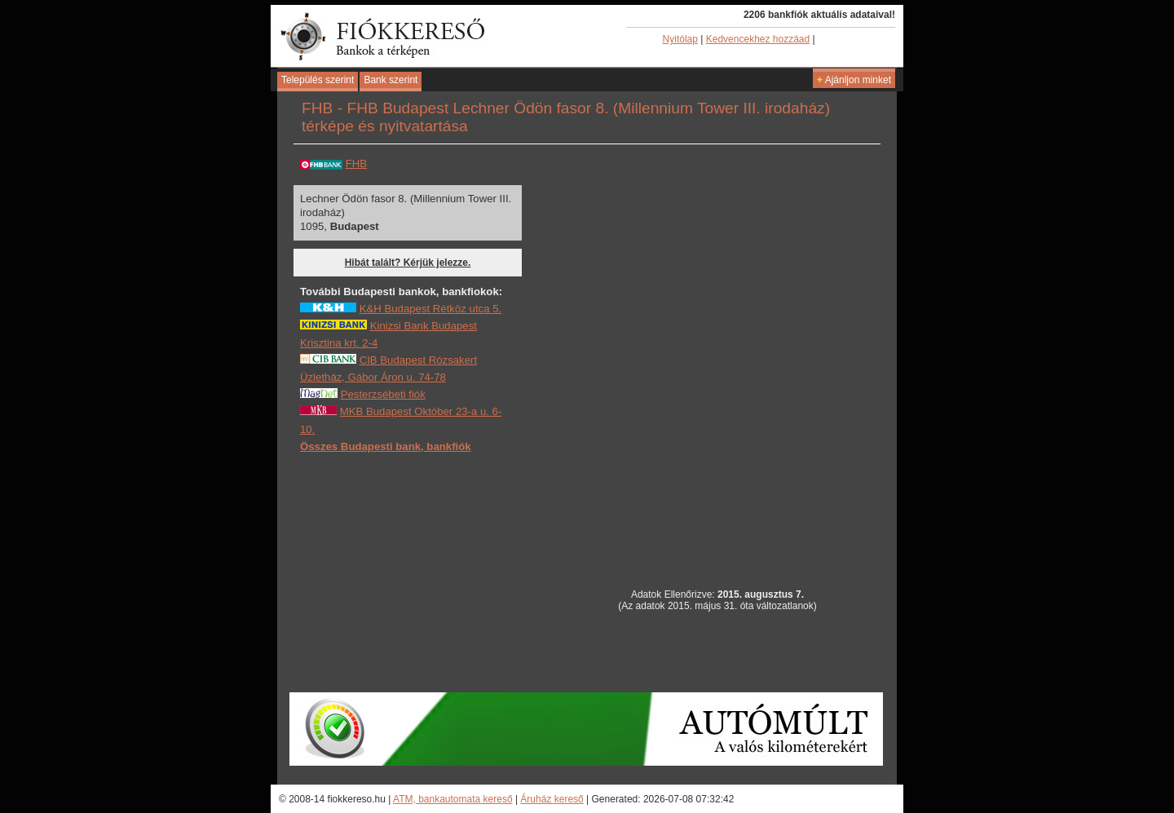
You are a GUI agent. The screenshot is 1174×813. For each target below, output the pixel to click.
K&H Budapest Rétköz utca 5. (430, 309)
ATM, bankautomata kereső (453, 799)
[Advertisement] (422, 572)
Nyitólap (680, 39)
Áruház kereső (551, 799)
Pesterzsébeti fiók (383, 394)
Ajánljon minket (854, 80)
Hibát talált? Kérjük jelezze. (408, 262)
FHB (356, 163)
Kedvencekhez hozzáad (758, 39)
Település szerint (317, 80)
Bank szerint (390, 80)
